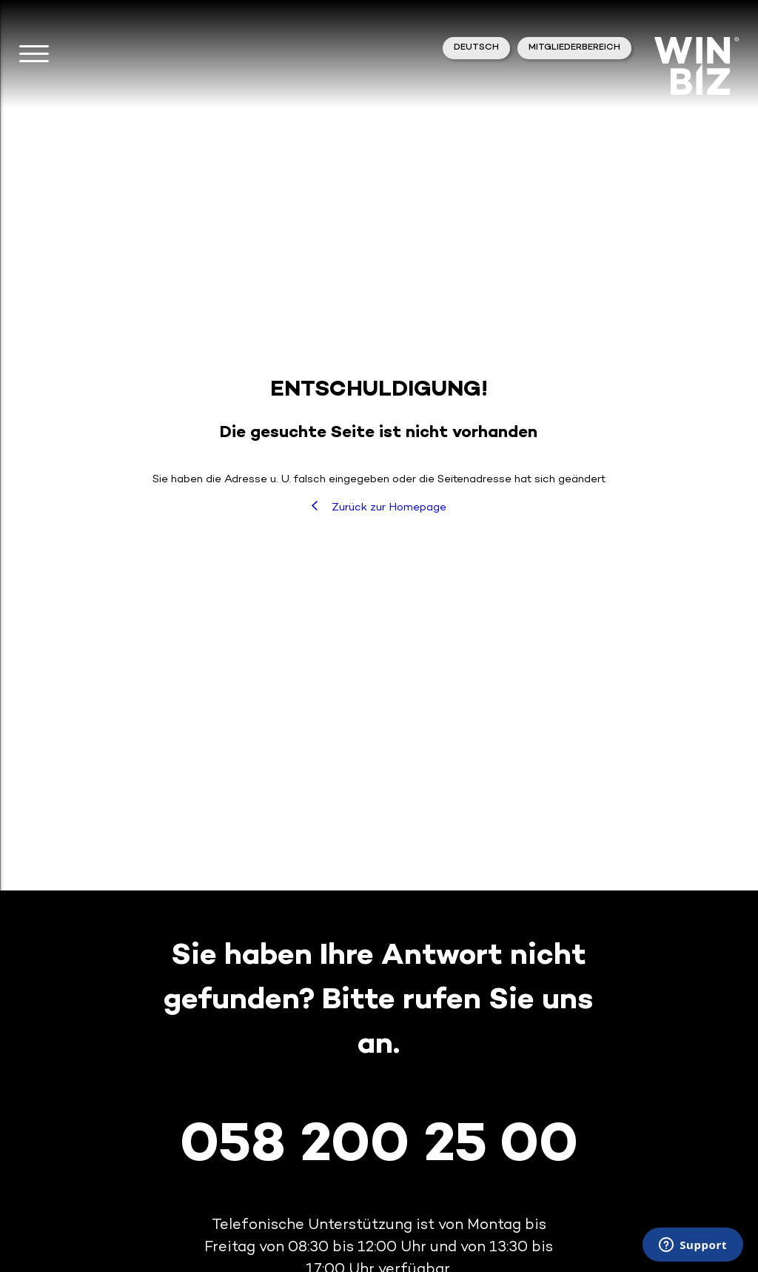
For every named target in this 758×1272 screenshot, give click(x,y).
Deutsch (476, 48)
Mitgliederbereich (574, 48)
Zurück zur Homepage (379, 507)
